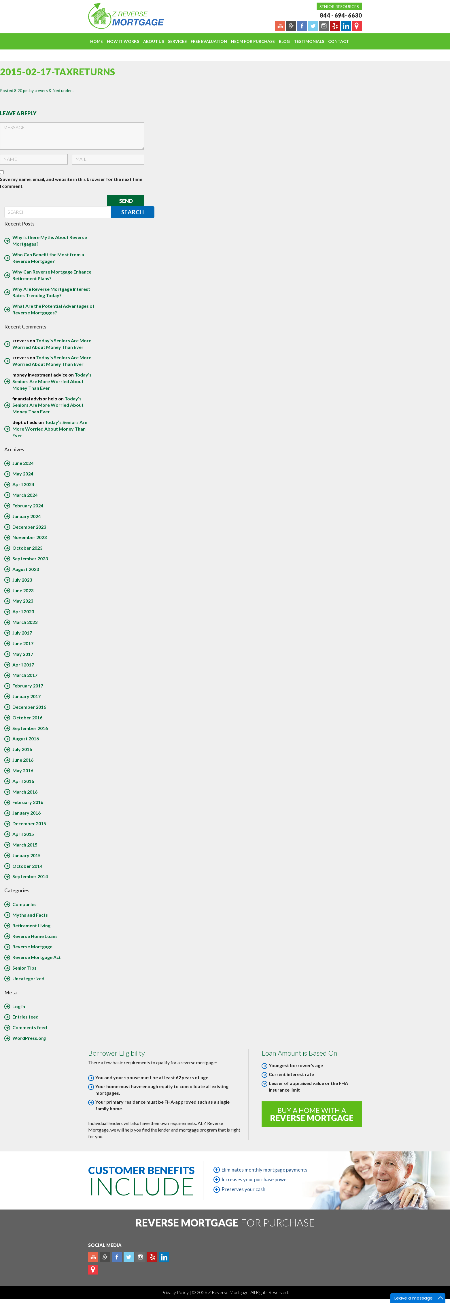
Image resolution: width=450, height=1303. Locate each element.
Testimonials (309, 41)
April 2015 (23, 834)
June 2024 (22, 463)
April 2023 (23, 611)
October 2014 (27, 866)
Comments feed (29, 1027)
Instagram (140, 1257)
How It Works (123, 41)
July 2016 (22, 749)
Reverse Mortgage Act (36, 957)
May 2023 (22, 600)
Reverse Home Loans (35, 936)
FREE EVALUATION (209, 41)
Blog (284, 41)
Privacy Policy (175, 1292)
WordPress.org (29, 1038)
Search (132, 212)
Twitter (129, 1257)
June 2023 (22, 590)
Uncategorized (28, 978)
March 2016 (24, 791)
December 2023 (29, 527)
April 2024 (23, 484)
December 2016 (29, 707)
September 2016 (30, 728)
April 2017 (23, 664)
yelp (152, 1257)
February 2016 (27, 802)
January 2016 (26, 812)
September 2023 (30, 558)
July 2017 (22, 632)
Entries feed (25, 1016)
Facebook (117, 1257)
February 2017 (27, 685)
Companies (24, 904)
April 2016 (23, 781)
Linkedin (164, 1257)
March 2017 (24, 675)
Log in (18, 1006)
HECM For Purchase (253, 41)
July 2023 (22, 579)
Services (177, 41)
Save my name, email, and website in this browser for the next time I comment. (71, 182)
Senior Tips (24, 967)
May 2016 (22, 770)
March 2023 (24, 622)
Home (96, 41)
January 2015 (26, 855)
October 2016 (27, 717)
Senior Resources (339, 6)
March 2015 (24, 844)
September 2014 (30, 876)
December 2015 (29, 823)
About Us (153, 41)
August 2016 (25, 738)
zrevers (41, 90)
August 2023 (25, 569)
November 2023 (29, 537)
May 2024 (22, 473)
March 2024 (24, 495)
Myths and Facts (30, 915)
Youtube (93, 1257)
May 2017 (22, 654)
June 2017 (22, 643)
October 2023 (27, 548)
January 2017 (26, 696)
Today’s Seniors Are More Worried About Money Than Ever (52, 381)
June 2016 (22, 760)
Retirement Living (31, 925)
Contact (338, 41)
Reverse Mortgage (32, 946)
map (93, 1270)
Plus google (105, 1257)
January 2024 (26, 516)
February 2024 (27, 505)
